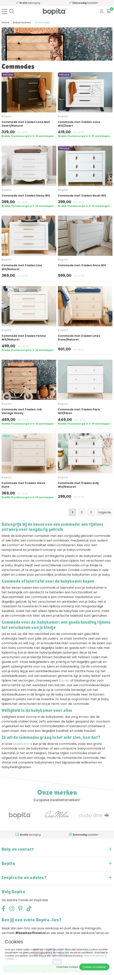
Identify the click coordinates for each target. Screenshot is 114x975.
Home (5, 22)
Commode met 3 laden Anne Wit (82, 265)
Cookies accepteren (94, 967)
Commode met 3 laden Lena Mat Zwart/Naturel (26, 124)
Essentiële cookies (67, 967)
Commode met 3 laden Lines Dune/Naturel (79, 337)
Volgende (104, 512)
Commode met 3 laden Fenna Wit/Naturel (24, 337)
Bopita (6, 116)
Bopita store (22, 744)
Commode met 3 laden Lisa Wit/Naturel (22, 267)
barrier (64, 680)
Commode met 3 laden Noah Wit (82, 196)
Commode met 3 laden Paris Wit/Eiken (79, 411)
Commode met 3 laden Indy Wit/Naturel (78, 485)
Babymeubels (22, 22)
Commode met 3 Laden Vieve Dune (23, 485)
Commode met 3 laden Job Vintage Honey (22, 411)
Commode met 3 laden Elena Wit (26, 196)
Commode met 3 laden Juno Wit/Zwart (79, 124)
